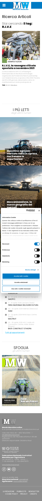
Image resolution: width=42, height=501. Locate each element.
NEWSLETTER (34, 491)
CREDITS (33, 494)
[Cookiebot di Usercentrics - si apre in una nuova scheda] (26, 210)
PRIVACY (23, 494)
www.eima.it (23, 479)
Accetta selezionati (21, 282)
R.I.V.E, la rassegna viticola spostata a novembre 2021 (19, 67)
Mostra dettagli (30, 270)
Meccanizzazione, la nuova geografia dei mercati (19, 204)
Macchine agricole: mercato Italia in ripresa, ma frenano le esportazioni (22, 155)
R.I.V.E (8, 85)
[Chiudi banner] (39, 210)
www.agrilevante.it (20, 481)
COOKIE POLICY (11, 494)
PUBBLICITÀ (21, 491)
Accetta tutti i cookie (21, 276)
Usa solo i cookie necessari (21, 289)
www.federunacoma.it (10, 465)
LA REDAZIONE (8, 491)
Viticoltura (14, 85)
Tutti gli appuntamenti (14, 332)
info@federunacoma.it (11, 435)
